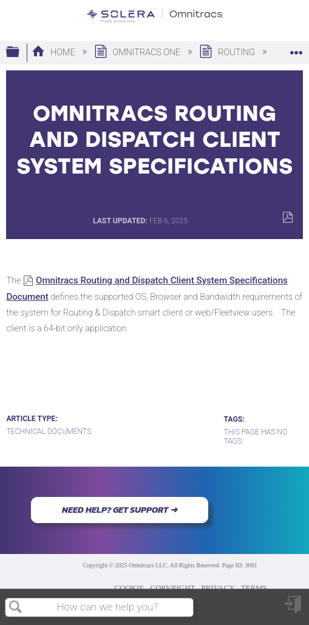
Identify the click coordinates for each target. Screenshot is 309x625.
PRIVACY (218, 587)
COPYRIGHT (172, 587)
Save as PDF (287, 217)
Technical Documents (48, 431)
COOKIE (129, 587)
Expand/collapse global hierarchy (20, 52)
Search (16, 607)
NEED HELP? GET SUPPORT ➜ (119, 509)
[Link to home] (154, 16)
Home (54, 52)
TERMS (254, 587)
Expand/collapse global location (296, 48)
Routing (228, 52)
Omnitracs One (138, 52)
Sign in (294, 608)
